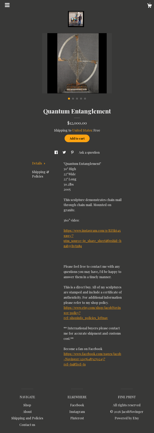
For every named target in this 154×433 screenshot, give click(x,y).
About (27, 412)
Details (38, 163)
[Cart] (149, 6)
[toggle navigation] (7, 5)
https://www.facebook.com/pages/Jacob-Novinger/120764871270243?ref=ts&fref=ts (92, 359)
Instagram (77, 412)
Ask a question (89, 152)
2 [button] (73, 99)
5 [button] (85, 99)
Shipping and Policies (27, 418)
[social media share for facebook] (57, 152)
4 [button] (81, 99)
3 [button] (77, 99)
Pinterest (77, 418)
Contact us (27, 425)
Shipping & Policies (40, 174)
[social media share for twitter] (65, 152)
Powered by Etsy (127, 418)
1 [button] (69, 99)
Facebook (77, 405)
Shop (27, 405)
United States (82, 130)
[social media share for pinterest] (73, 152)
